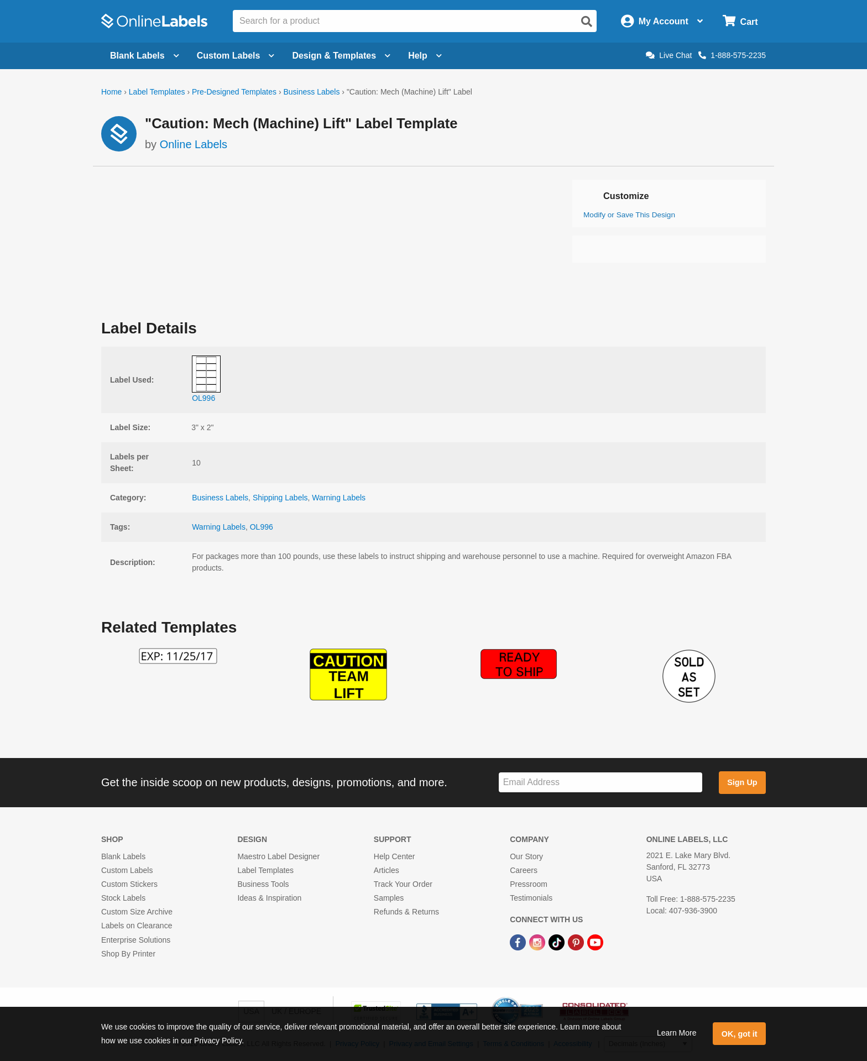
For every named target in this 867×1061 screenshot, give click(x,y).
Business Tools (263, 884)
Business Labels (311, 91)
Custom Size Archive (137, 911)
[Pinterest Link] (577, 942)
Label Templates (157, 91)
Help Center (394, 856)
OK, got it (740, 1033)
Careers (523, 870)
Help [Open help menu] (425, 55)
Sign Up (742, 782)
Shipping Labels (280, 497)
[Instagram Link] (538, 942)
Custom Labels (127, 870)
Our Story (526, 856)
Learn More (677, 1032)
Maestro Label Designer (278, 856)
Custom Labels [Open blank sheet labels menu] (236, 55)
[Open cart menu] (740, 21)
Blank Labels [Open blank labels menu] (144, 55)
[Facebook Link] (519, 942)
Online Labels (193, 144)
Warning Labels (338, 497)
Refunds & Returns (406, 911)
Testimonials (531, 897)
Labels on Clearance (136, 925)
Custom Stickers (129, 884)
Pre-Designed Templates (234, 91)
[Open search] (587, 22)
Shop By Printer (128, 953)
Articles (386, 870)
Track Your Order (403, 884)
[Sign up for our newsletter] (600, 782)
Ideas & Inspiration (269, 897)
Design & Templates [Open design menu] (341, 55)
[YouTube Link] (595, 942)
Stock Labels (123, 897)
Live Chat (669, 55)
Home (111, 91)
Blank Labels (123, 856)
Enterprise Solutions (135, 939)
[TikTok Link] (558, 942)
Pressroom (528, 884)
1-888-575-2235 (732, 55)
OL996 (261, 526)
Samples (389, 897)
